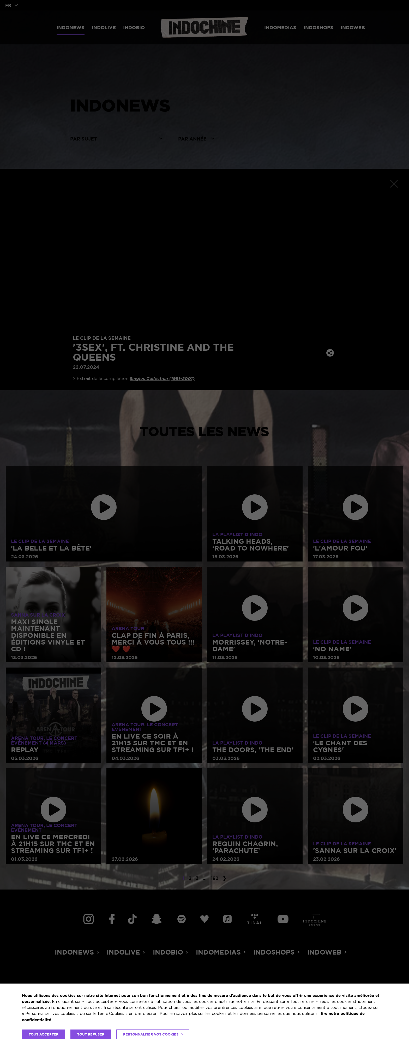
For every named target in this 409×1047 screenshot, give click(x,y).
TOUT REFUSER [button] (90, 1034)
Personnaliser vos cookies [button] (150, 1034)
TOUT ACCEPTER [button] (43, 1034)
